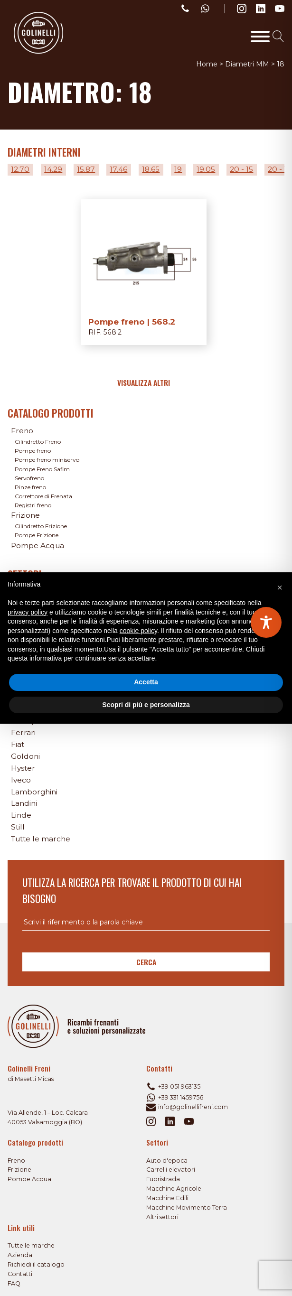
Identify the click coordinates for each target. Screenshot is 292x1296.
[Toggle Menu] (260, 36)
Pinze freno (30, 487)
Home (206, 64)
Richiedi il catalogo (36, 1264)
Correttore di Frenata (43, 496)
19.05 (206, 169)
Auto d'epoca (167, 1160)
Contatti (20, 1273)
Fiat (17, 744)
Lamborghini (34, 791)
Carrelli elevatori (170, 1169)
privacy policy (27, 612)
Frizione (25, 515)
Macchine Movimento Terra (186, 1207)
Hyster (23, 768)
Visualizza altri (143, 382)
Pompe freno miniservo (47, 459)
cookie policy (138, 630)
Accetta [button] (146, 682)
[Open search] (278, 36)
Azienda (20, 1255)
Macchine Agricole (173, 1188)
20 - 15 (241, 169)
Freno (22, 430)
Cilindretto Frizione (41, 526)
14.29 (53, 169)
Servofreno (29, 478)
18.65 (151, 169)
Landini (24, 803)
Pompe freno (33, 450)
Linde (21, 815)
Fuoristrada (163, 1179)
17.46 (118, 169)
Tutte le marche (40, 838)
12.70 (20, 169)
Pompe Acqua (37, 545)
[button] (279, 587)
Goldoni (25, 756)
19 (178, 169)
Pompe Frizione (36, 535)
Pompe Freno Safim (42, 469)
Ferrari (23, 732)
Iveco (21, 779)
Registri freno (33, 505)
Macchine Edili (167, 1198)
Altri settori (162, 1217)
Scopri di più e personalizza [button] (145, 705)
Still (18, 826)
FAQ (14, 1283)
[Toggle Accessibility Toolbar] (266, 622)
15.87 (86, 169)
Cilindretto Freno (38, 441)
